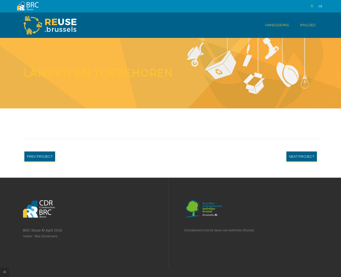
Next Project (301, 156)
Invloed (308, 25)
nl (320, 6)
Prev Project (40, 156)
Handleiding (277, 25)
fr (312, 6)
